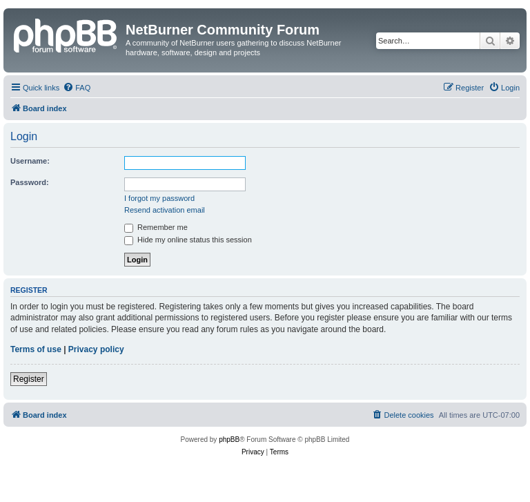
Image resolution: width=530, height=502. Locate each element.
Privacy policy (96, 349)
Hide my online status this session (188, 239)
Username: (30, 161)
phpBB (229, 439)
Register (28, 379)
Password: (29, 182)
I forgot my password (159, 198)
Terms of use (35, 349)
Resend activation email (164, 210)
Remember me (156, 227)
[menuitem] (76, 87)
